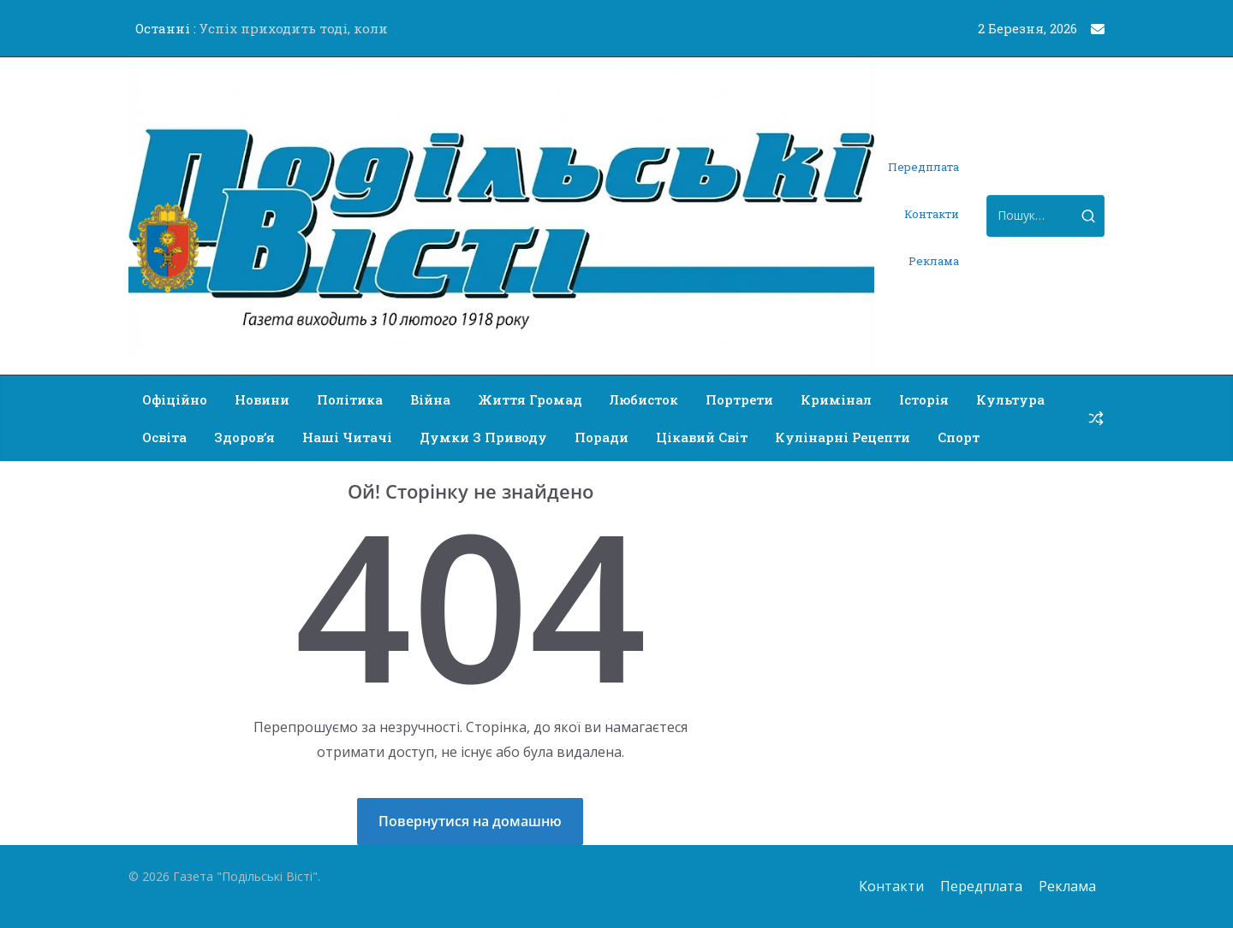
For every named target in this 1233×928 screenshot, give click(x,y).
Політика (350, 399)
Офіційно (174, 399)
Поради (601, 437)
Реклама (933, 261)
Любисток (644, 399)
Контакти (931, 214)
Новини (262, 399)
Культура (1010, 399)
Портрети (739, 399)
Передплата (923, 166)
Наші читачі (347, 437)
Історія (924, 399)
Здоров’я (244, 437)
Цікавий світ (702, 437)
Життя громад (530, 399)
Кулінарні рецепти (842, 437)
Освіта (164, 437)
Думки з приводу (483, 437)
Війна (430, 399)
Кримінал (836, 399)
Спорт (959, 437)
